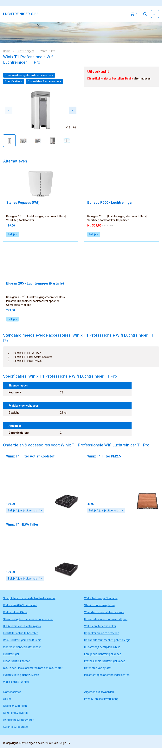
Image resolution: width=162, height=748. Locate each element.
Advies (7, 698)
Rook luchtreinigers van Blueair (22, 640)
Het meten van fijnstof (98, 667)
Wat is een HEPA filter (16, 681)
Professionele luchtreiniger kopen (104, 661)
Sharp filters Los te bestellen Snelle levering (29, 598)
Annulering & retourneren (18, 719)
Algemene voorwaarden (99, 691)
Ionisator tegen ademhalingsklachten (107, 674)
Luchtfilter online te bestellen (20, 633)
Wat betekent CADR (15, 612)
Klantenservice (12, 691)
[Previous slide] (8, 110)
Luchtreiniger (11, 654)
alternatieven (142, 78)
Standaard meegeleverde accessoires (29, 75)
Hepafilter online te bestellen (101, 633)
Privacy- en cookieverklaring (101, 698)
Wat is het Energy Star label (101, 598)
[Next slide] (72, 110)
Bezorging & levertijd (15, 712)
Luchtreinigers (25, 51)
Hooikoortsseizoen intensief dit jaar (105, 619)
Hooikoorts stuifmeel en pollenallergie (107, 640)
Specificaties (14, 81)
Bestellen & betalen (15, 705)
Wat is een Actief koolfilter (100, 626)
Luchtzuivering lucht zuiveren (21, 674)
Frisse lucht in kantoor (16, 661)
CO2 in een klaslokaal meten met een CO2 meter (32, 667)
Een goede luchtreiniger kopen (102, 654)
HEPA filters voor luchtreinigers (22, 626)
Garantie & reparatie (15, 726)
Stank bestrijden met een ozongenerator (28, 619)
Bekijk (12, 234)
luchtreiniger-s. (20, 14)
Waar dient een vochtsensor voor (104, 612)
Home (6, 51)
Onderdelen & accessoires (44, 81)
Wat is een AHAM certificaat (20, 605)
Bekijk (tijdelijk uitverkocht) (25, 510)
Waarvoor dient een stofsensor (22, 647)
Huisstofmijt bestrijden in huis (102, 647)
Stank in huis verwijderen (99, 605)
